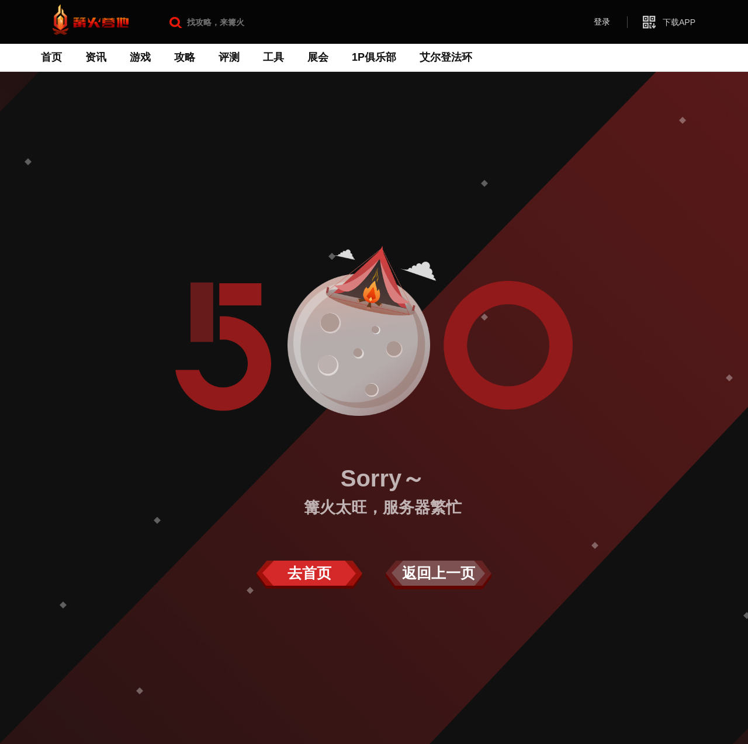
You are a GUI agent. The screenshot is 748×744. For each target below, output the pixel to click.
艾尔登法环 (446, 57)
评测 (229, 57)
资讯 (95, 57)
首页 (51, 57)
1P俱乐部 (374, 57)
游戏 (140, 57)
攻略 (184, 57)
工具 (273, 57)
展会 (317, 57)
